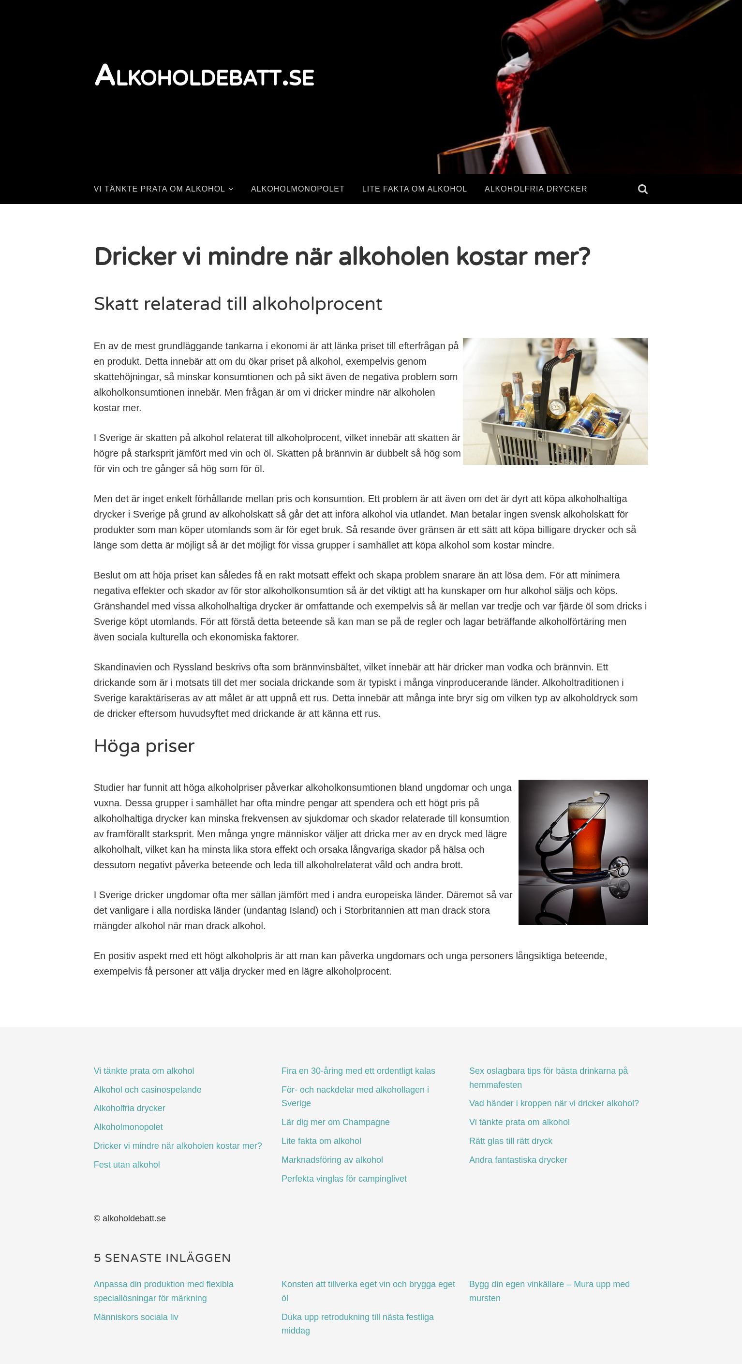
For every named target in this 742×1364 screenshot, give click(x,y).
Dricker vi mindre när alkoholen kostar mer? (178, 1146)
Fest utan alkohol (127, 1165)
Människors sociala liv (136, 1317)
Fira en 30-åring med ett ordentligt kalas (358, 1071)
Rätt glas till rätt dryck (510, 1141)
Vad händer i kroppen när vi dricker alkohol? (554, 1103)
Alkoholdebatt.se (204, 76)
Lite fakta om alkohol (414, 189)
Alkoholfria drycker (536, 189)
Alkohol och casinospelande (148, 1090)
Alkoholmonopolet (298, 189)
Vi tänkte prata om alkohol (159, 189)
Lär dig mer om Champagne (336, 1122)
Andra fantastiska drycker (518, 1160)
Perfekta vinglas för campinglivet (344, 1179)
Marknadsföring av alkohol (332, 1160)
